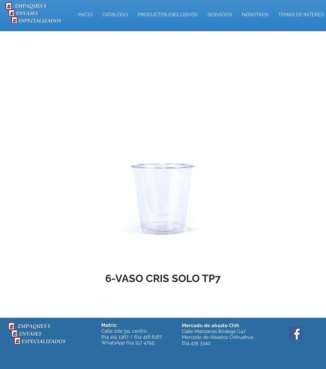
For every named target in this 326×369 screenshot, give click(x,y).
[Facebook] (295, 333)
